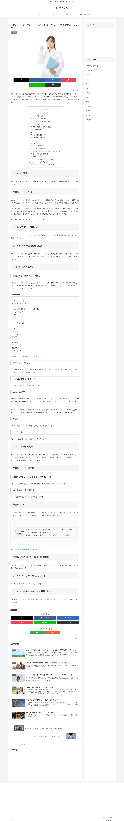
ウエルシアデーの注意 (38, 145)
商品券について (36, 153)
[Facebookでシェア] (27, 80)
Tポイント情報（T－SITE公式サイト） (28, 546)
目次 (42, 105)
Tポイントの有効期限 (37, 142)
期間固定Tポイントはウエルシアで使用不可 (46, 147)
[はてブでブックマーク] (39, 80)
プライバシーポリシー (108, 815)
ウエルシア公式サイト (18, 232)
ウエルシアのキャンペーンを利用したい (43, 161)
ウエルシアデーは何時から (39, 114)
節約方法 (14, 606)
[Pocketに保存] (50, 80)
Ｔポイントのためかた (38, 120)
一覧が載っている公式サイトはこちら (24, 353)
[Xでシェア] (16, 80)
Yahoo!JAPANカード (39, 133)
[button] (73, 80)
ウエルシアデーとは (37, 111)
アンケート (36, 139)
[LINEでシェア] (62, 80)
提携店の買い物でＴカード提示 (42, 122)
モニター (35, 136)
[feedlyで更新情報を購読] (43, 629)
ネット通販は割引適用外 (40, 150)
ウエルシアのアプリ (39, 128)
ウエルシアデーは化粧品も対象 (40, 117)
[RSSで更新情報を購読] (47, 629)
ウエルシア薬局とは (37, 108)
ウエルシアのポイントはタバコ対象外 (43, 156)
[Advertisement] (45, 761)
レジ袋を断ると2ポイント (41, 131)
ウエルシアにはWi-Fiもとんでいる (41, 158)
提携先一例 (38, 125)
